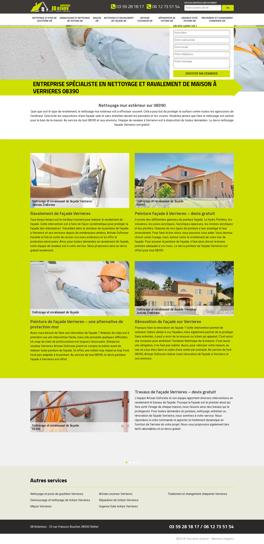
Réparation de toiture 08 (166, 19)
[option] (132, 411)
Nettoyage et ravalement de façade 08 (118, 19)
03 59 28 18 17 (127, 6)
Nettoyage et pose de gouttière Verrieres (56, 494)
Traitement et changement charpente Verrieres (197, 494)
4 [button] (137, 462)
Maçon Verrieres (41, 506)
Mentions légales (222, 539)
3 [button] (134, 462)
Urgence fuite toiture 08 (189, 19)
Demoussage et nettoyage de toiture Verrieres (60, 500)
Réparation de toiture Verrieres (118, 500)
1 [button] (126, 462)
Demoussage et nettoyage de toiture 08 (75, 19)
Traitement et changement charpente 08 (217, 19)
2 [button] (130, 462)
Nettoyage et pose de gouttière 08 (44, 19)
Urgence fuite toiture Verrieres (118, 506)
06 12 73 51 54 (163, 6)
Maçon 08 (97, 19)
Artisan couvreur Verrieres (115, 494)
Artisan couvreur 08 (144, 19)
